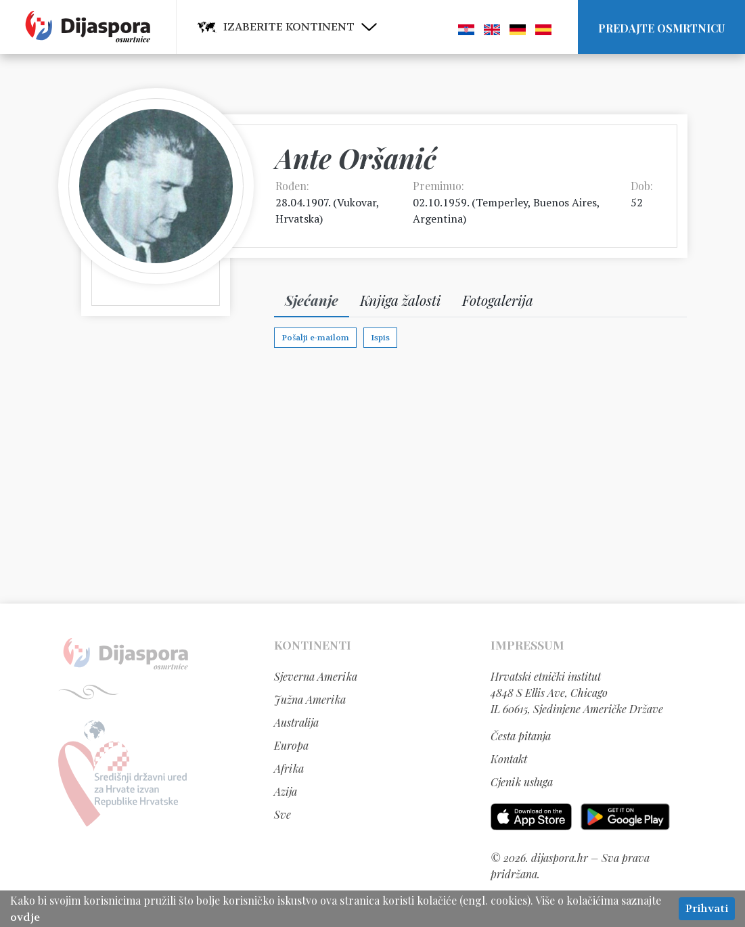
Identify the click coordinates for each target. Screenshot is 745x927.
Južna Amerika (310, 699)
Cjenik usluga (522, 782)
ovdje (25, 917)
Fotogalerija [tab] (497, 299)
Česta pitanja (521, 736)
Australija (296, 722)
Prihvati (706, 908)
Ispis (380, 337)
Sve (282, 814)
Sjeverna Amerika (315, 676)
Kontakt (509, 759)
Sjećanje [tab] (311, 299)
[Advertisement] (372, 475)
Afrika (289, 768)
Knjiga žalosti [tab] (400, 299)
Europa (291, 745)
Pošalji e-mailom (315, 337)
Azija (285, 791)
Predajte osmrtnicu (661, 28)
